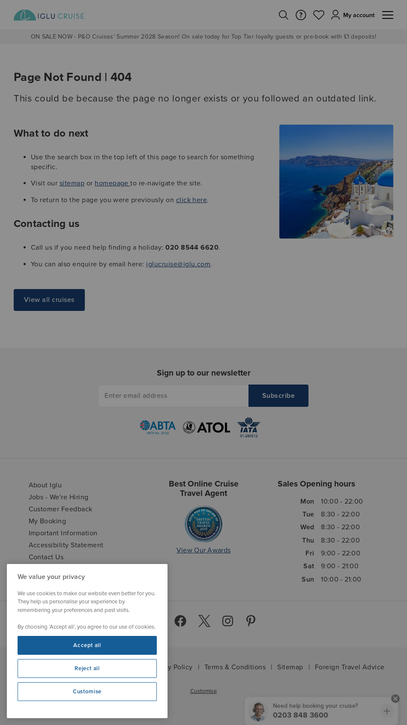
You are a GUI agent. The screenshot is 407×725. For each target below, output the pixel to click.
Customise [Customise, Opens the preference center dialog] (87, 691)
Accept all (87, 645)
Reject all (87, 668)
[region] (87, 641)
